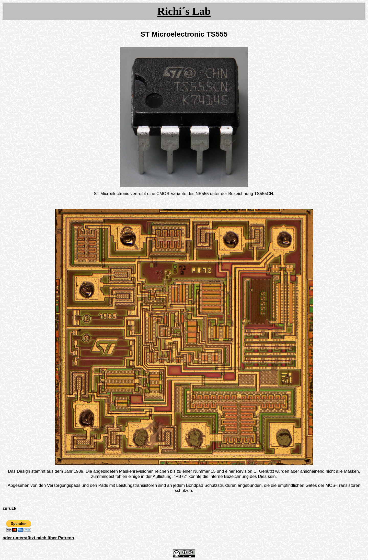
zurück (9, 508)
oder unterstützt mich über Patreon (38, 537)
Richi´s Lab (184, 11)
